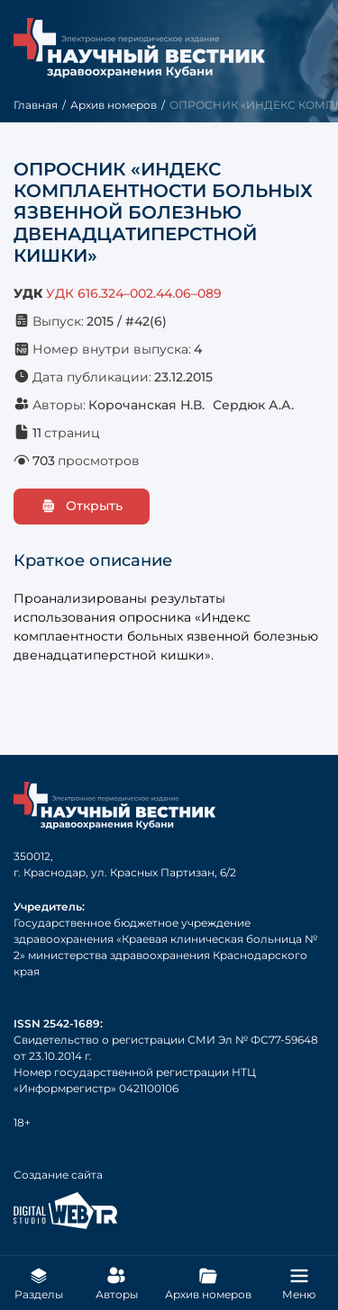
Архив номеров (113, 105)
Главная (36, 105)
